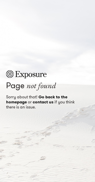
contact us (43, 102)
